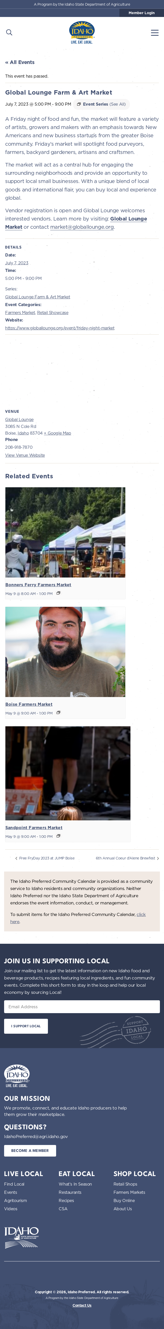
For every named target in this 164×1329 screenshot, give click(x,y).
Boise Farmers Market (29, 704)
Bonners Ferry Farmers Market (38, 585)
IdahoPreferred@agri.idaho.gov (36, 1136)
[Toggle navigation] (155, 32)
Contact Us (82, 1305)
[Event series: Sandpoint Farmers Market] (58, 835)
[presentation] (65, 532)
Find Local (14, 1184)
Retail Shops (125, 1184)
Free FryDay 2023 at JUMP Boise (46, 858)
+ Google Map (57, 433)
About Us (123, 1208)
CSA (63, 1208)
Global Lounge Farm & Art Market (37, 296)
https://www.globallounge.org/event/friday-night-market (59, 328)
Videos (10, 1208)
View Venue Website (25, 455)
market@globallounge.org (82, 227)
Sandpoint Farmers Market (34, 827)
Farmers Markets (129, 1192)
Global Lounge (19, 419)
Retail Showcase (52, 312)
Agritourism (15, 1200)
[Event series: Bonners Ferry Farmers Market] (58, 592)
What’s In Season (75, 1184)
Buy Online (124, 1200)
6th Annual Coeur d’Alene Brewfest (126, 858)
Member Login (142, 13)
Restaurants (70, 1192)
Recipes (66, 1200)
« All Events (19, 62)
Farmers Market (20, 312)
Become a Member (30, 1151)
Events (10, 1192)
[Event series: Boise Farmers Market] (58, 712)
